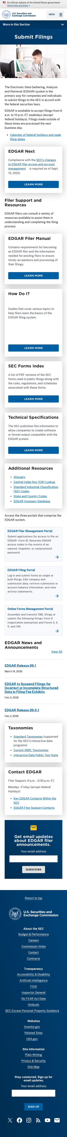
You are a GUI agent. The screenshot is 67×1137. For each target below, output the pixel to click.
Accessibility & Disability (33, 974)
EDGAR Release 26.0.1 (22, 710)
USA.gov (32, 1039)
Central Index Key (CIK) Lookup (34, 482)
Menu (55, 14)
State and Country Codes (30, 496)
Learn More (33, 184)
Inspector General (34, 992)
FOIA (33, 986)
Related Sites (33, 1033)
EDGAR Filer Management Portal (30, 531)
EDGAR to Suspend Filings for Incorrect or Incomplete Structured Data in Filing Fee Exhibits (31, 687)
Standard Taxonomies (28, 736)
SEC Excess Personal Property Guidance (32, 1010)
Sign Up (33, 1106)
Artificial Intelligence (33, 980)
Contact (33, 952)
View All (56, 651)
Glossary (19, 477)
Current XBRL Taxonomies (31, 750)
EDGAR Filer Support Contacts (34, 807)
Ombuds (33, 1004)
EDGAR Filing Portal (21, 570)
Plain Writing (33, 1054)
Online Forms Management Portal (30, 609)
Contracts (33, 958)
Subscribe (33, 869)
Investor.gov (32, 1026)
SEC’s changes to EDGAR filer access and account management (32, 164)
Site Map (33, 1067)
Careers (33, 940)
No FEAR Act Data (33, 998)
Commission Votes (33, 946)
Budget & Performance (33, 934)
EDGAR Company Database (32, 501)
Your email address (33, 851)
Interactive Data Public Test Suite (36, 755)
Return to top (33, 898)
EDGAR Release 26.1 (20, 665)
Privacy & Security (33, 1061)
